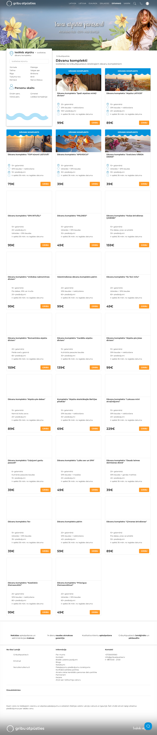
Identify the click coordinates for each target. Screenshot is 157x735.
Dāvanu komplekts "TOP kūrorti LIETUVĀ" (28, 154)
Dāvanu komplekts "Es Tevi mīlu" (122, 277)
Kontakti (59, 657)
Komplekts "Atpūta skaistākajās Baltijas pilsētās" (77, 400)
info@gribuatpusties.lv (115, 657)
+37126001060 (111, 655)
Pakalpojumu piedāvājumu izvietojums (73, 667)
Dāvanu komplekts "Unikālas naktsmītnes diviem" (29, 278)
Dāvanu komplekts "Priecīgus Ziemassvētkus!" (72, 584)
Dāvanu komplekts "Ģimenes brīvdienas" (126, 522)
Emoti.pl (17, 661)
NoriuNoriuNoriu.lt (21, 667)
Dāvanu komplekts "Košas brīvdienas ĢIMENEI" (124, 217)
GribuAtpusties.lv (21, 655)
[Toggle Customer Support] (148, 726)
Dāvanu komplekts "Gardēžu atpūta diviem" (74, 339)
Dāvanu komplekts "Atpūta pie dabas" (26, 399)
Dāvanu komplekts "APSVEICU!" (73, 154)
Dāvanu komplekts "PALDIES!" (72, 216)
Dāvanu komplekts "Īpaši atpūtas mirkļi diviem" (76, 94)
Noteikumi (60, 665)
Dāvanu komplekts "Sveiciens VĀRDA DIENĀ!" (124, 155)
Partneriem (61, 675)
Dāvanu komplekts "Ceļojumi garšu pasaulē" (25, 461)
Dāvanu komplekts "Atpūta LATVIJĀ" (124, 93)
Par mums (60, 655)
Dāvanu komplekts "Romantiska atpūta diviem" (27, 339)
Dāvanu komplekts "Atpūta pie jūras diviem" (124, 339)
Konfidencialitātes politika (67, 670)
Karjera (59, 677)
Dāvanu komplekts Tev (19, 522)
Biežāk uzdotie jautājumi (67, 660)
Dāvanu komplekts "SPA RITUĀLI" (24, 216)
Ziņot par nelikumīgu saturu (68, 680)
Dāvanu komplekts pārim (69, 522)
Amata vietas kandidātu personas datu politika (76, 672)
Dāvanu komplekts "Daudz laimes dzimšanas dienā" (123, 461)
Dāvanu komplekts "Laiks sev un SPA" (75, 460)
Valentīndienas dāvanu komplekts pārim (77, 277)
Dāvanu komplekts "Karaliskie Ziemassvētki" (23, 584)
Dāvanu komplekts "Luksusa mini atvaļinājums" (123, 400)
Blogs (58, 662)
